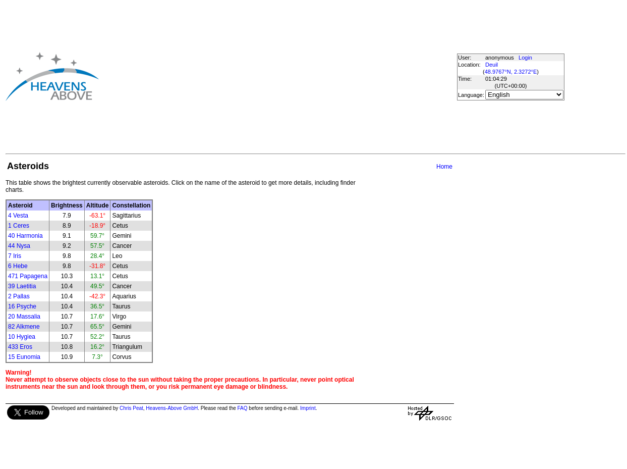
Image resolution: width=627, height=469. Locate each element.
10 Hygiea (21, 336)
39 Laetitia (22, 286)
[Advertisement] (261, 76)
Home (444, 166)
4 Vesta (18, 215)
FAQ (243, 408)
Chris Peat (131, 408)
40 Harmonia (25, 235)
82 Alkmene (24, 326)
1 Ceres (18, 225)
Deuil (491, 65)
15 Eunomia (24, 356)
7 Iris (14, 255)
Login (525, 58)
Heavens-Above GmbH (172, 408)
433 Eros (20, 346)
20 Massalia (24, 316)
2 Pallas (19, 296)
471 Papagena (27, 276)
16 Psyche (22, 306)
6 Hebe (18, 266)
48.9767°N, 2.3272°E (511, 72)
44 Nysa (19, 245)
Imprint (308, 408)
